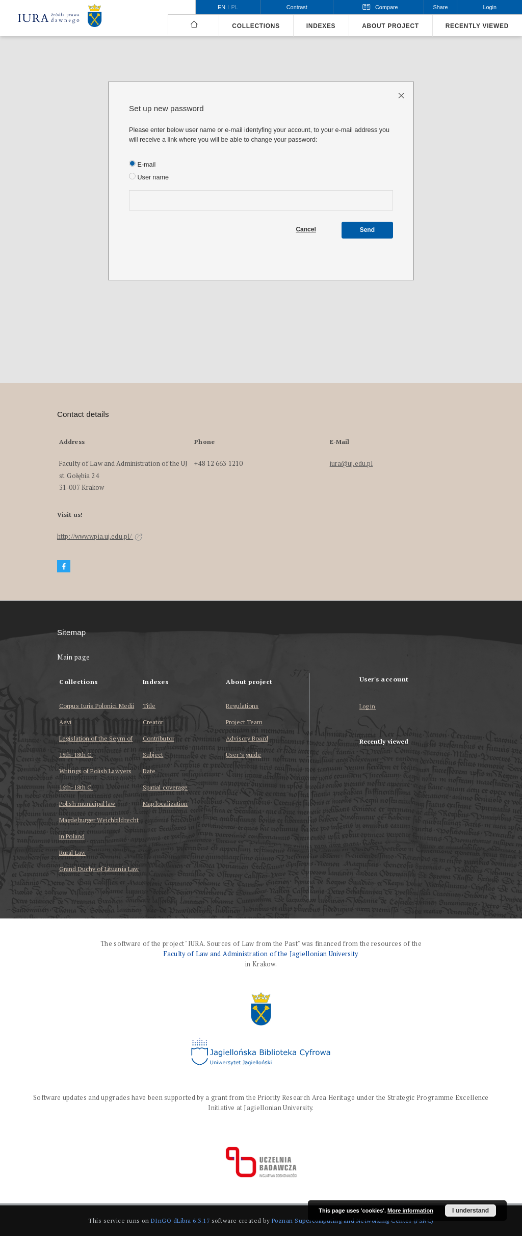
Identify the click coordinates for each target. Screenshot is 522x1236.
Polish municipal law (87, 803)
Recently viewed (477, 26)
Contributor (158, 738)
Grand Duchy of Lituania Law (99, 869)
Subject (153, 754)
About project (390, 26)
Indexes (320, 26)
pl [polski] (234, 7)
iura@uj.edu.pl (351, 463)
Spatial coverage (165, 787)
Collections (255, 26)
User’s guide (243, 754)
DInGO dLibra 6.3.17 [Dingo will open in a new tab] (180, 1220)
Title (149, 705)
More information (410, 1210)
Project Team (244, 722)
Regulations (242, 705)
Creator (153, 722)
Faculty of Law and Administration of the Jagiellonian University (261, 954)
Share (440, 7)
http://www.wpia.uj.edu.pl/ (100, 536)
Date (149, 771)
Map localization (165, 803)
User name (149, 177)
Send (367, 229)
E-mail (142, 164)
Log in (367, 706)
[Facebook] (63, 566)
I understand (470, 1210)
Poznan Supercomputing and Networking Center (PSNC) (353, 1220)
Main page (73, 657)
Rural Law (72, 852)
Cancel (306, 229)
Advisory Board (247, 738)
